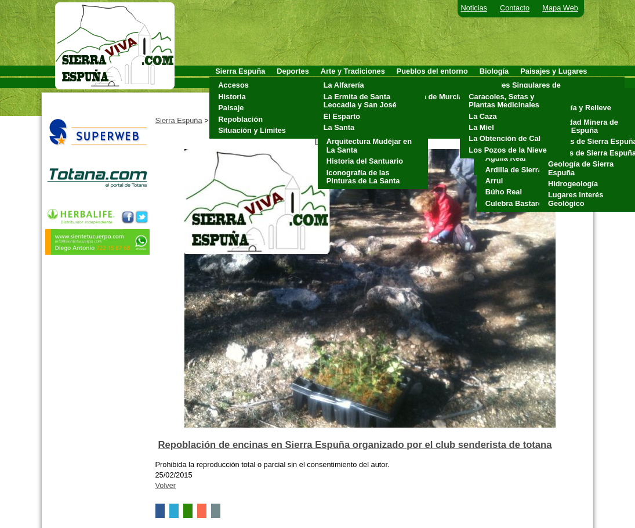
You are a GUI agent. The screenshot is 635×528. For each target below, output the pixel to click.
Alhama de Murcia (431, 96)
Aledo (410, 85)
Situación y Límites (252, 130)
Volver (165, 485)
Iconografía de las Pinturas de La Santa (363, 176)
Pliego (411, 119)
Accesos (233, 85)
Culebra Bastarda (516, 203)
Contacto (514, 7)
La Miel (481, 127)
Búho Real (503, 191)
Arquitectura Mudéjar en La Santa (369, 145)
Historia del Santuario (364, 161)
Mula (408, 107)
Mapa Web (560, 7)
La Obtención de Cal (504, 138)
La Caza (482, 116)
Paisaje (231, 107)
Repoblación (240, 119)
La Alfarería (344, 85)
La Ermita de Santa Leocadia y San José (360, 100)
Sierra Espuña (178, 120)
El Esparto (342, 116)
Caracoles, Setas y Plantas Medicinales (504, 100)
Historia (232, 96)
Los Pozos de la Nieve (507, 150)
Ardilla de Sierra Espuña (528, 169)
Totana (411, 130)
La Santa (339, 127)
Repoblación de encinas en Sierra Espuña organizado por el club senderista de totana (355, 444)
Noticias (474, 7)
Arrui (494, 180)
